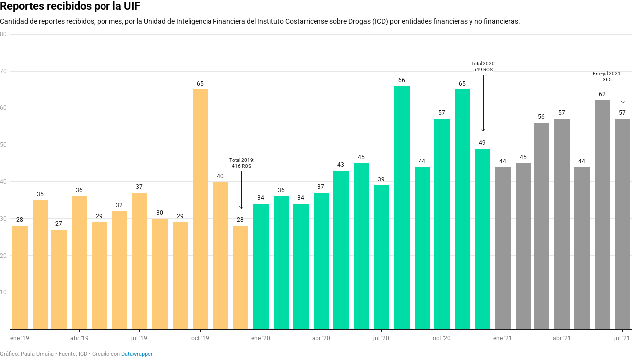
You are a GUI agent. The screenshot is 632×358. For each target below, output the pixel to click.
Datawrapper (137, 354)
